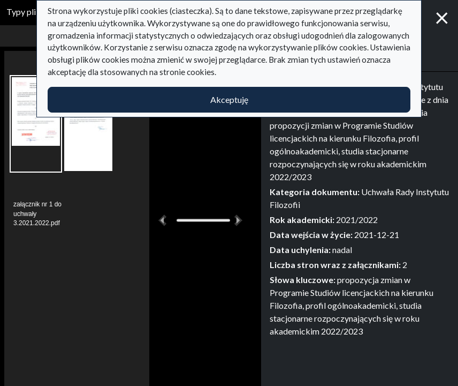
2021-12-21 (376, 234)
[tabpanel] (359, 209)
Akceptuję (229, 99)
